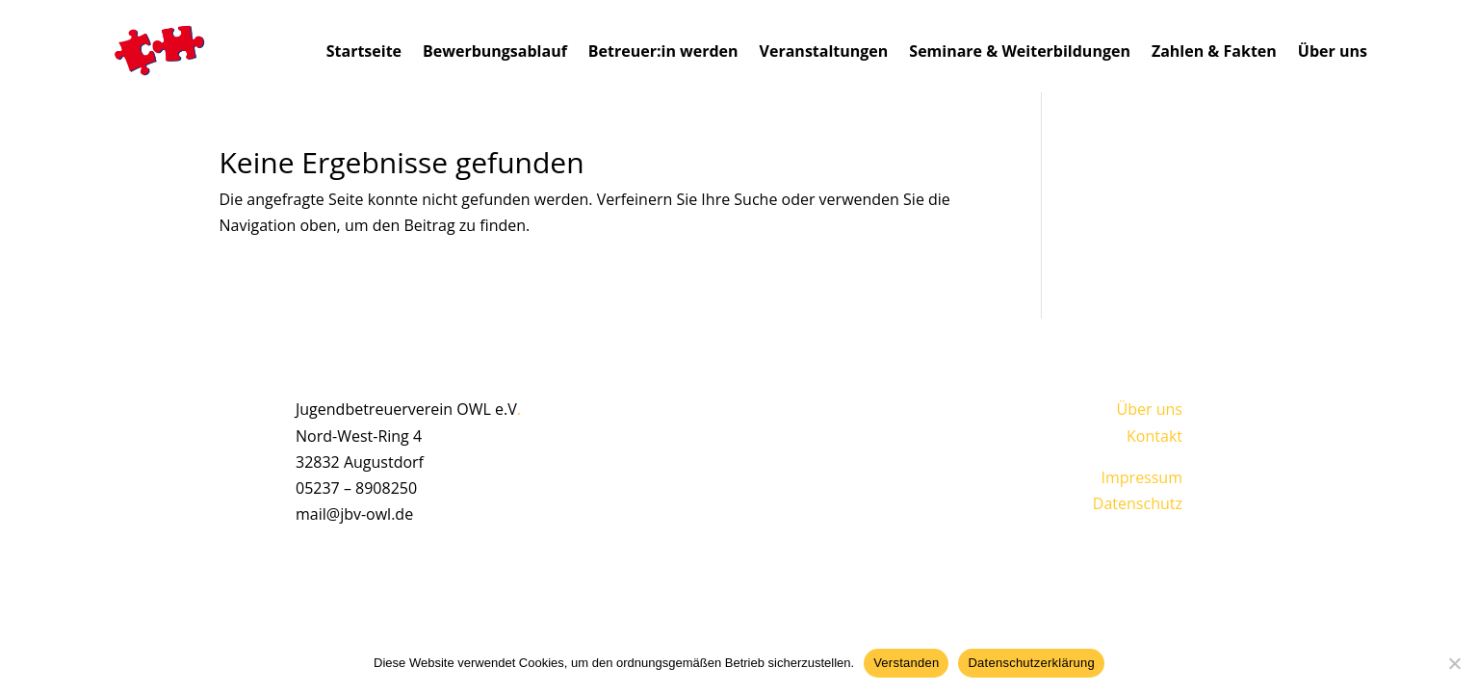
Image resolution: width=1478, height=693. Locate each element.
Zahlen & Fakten (1214, 51)
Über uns (1332, 51)
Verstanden (906, 662)
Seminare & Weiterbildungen (1019, 51)
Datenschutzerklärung (1031, 662)
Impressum (1142, 477)
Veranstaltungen (824, 51)
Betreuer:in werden (663, 51)
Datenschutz (1137, 503)
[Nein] (1454, 663)
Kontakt (1154, 436)
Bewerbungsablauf (495, 51)
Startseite (364, 51)
